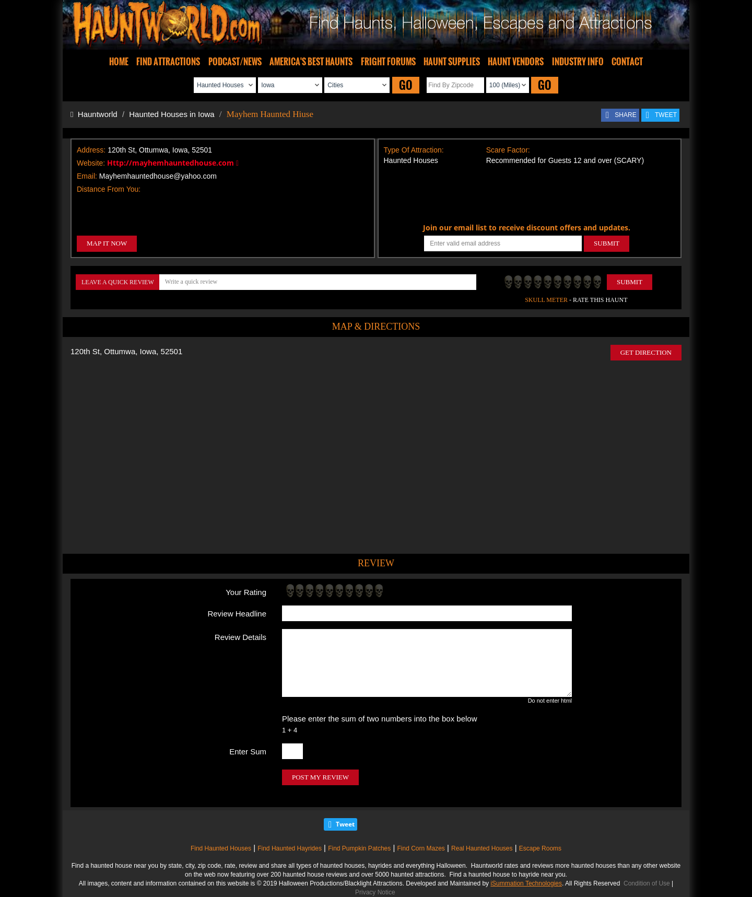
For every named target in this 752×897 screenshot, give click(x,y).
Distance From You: (108, 189)
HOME (118, 61)
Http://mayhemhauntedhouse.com (173, 163)
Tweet (345, 824)
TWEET (666, 115)
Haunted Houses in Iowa (171, 114)
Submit (629, 282)
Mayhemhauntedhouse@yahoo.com (158, 176)
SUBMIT (606, 243)
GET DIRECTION (646, 352)
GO (406, 85)
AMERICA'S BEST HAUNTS (310, 61)
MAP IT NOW (107, 243)
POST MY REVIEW (320, 777)
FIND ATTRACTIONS (168, 61)
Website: (91, 163)
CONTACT (627, 61)
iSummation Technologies (526, 883)
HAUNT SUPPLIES (452, 61)
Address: (91, 150)
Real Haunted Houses (481, 848)
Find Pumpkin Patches (359, 848)
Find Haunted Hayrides (289, 848)
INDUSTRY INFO (578, 61)
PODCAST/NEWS (235, 61)
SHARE (625, 115)
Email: (87, 176)
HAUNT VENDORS (516, 61)
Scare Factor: (508, 150)
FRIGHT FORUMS (388, 61)
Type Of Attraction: (414, 150)
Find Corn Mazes (420, 848)
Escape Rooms (540, 848)
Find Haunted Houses (221, 848)
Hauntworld (94, 114)
